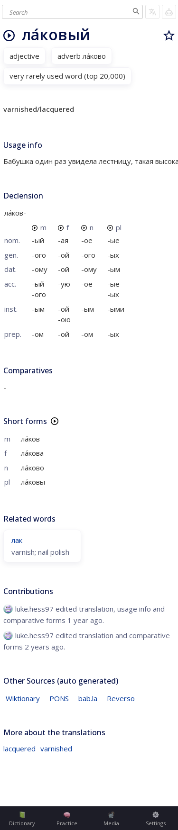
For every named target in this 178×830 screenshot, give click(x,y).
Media (111, 819)
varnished (56, 748)
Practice (66, 819)
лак (16, 540)
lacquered (19, 748)
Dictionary (22, 819)
